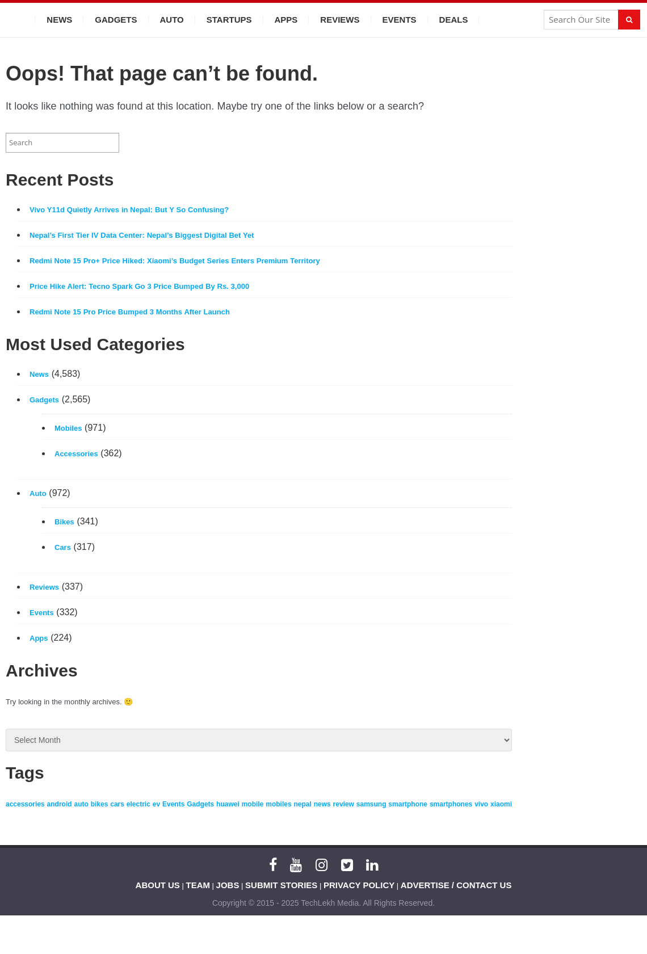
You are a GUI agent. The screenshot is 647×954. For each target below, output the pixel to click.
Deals (453, 19)
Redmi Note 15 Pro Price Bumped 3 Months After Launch (130, 312)
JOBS (228, 885)
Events (400, 19)
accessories (25, 804)
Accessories (76, 453)
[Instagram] (321, 865)
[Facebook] (273, 865)
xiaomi (501, 804)
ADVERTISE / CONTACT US (456, 885)
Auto (172, 19)
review (343, 804)
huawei (228, 804)
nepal (302, 804)
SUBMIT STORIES (281, 885)
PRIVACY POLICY (359, 885)
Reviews (339, 19)
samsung (371, 804)
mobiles (278, 804)
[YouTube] (296, 865)
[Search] (629, 20)
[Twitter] (347, 865)
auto (81, 804)
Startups (229, 19)
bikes (99, 804)
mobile (253, 804)
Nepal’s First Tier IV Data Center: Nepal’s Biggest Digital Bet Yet (142, 235)
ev (156, 804)
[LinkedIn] (372, 865)
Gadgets (116, 19)
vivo (481, 804)
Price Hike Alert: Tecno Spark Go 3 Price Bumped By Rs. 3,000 (139, 286)
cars (117, 804)
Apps (286, 19)
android (59, 804)
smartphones (451, 804)
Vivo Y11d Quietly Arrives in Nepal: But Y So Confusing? (129, 209)
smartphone (407, 804)
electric (138, 804)
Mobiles (68, 428)
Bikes (64, 522)
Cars (62, 547)
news (322, 804)
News (59, 19)
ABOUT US (158, 885)
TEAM (198, 885)
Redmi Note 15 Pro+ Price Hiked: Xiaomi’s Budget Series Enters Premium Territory (175, 261)
